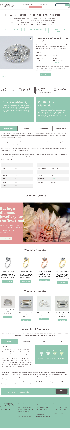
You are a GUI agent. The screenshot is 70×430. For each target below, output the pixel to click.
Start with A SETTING (42, 409)
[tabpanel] (35, 160)
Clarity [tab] (43, 341)
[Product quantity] (37, 74)
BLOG (37, 4)
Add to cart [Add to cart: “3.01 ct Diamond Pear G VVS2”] (8, 317)
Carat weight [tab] (26, 341)
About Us (21, 404)
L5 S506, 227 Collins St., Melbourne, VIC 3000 (54, 1)
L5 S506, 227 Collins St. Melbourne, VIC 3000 (60, 409)
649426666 (56, 62)
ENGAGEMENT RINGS (28, 4)
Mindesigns (65, 421)
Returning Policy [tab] (43, 128)
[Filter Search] (62, 4)
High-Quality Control (27, 90)
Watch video (4, 77)
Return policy (23, 414)
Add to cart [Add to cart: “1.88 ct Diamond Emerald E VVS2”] (62, 320)
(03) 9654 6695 (58, 413)
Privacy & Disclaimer (25, 409)
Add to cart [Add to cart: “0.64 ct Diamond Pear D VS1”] (44, 319)
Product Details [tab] (8, 128)
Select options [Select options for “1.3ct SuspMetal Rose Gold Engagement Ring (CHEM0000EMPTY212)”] (44, 280)
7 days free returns (62, 90)
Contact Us (57, 404)
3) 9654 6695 (12, 1)
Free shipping (9, 89)
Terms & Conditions (25, 407)
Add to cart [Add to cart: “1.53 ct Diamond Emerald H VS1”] (26, 320)
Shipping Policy (23, 411)
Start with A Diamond (42, 407)
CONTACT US (43, 4)
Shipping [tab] (26, 128)
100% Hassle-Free (44, 90)
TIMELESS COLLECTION (36, 7)
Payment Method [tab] (61, 128)
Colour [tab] (9, 341)
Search (67, 4)
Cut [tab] (61, 341)
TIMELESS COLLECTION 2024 (43, 416)
